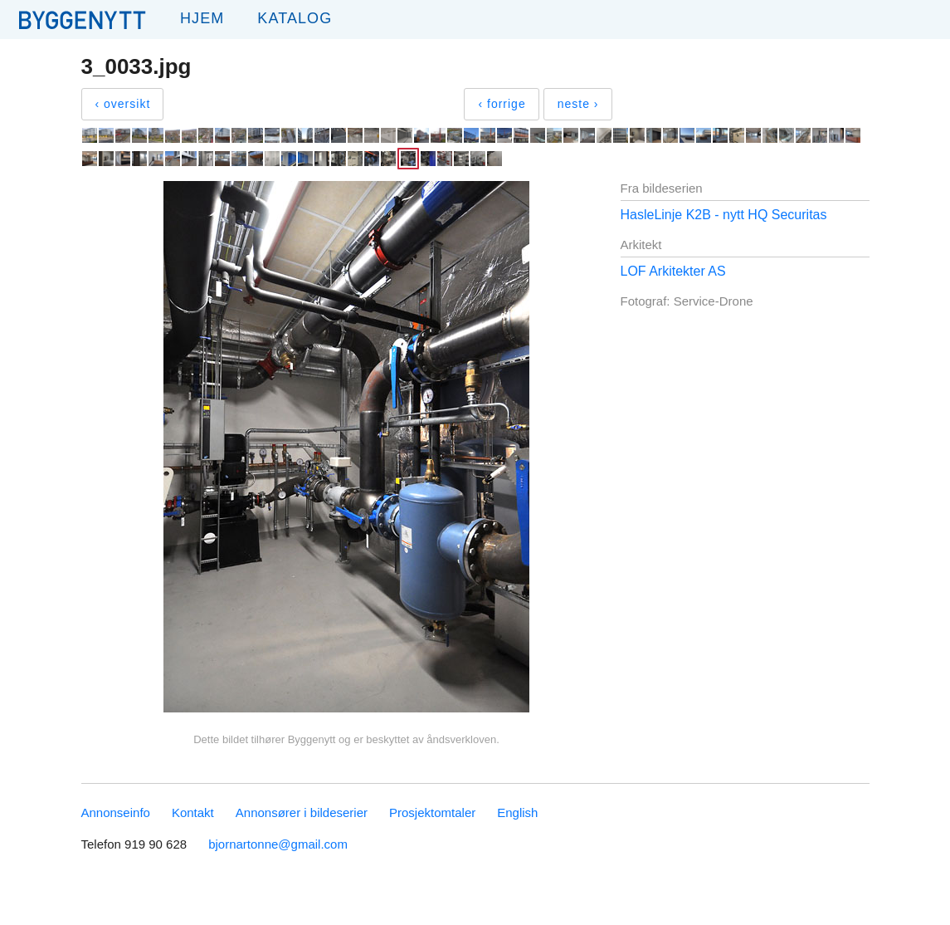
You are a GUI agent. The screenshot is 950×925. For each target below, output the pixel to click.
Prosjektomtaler (432, 812)
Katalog (294, 18)
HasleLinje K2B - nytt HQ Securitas (724, 215)
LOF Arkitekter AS (673, 271)
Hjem (202, 18)
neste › (578, 103)
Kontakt (193, 812)
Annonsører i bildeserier (302, 812)
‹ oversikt (123, 103)
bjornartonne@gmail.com (278, 844)
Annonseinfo (115, 812)
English (517, 812)
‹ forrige (501, 103)
